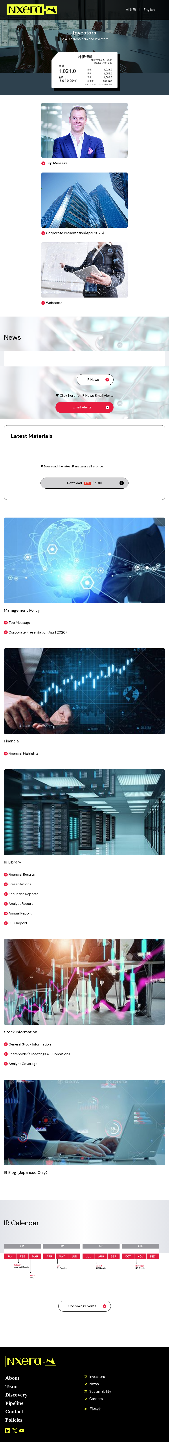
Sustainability (100, 1391)
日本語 (130, 9)
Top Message (19, 622)
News (94, 1383)
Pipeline (14, 1403)
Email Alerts (82, 407)
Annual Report (20, 913)
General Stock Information (30, 1044)
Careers (96, 1398)
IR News (93, 379)
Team (11, 1386)
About (12, 1378)
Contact (14, 1411)
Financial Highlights (24, 753)
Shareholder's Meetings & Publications (39, 1054)
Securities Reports (23, 894)
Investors (97, 1376)
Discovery (16, 1395)
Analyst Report (21, 903)
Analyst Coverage (23, 1063)
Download (84, 483)
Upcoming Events (82, 1306)
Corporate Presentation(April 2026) (38, 632)
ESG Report (18, 923)
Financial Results (22, 874)
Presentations (20, 884)
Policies (13, 1420)
